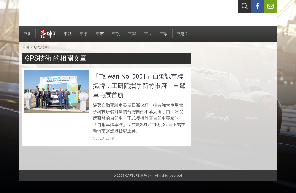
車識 (132, 36)
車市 (100, 36)
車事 (84, 36)
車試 (68, 36)
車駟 (164, 36)
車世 (148, 36)
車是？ (182, 36)
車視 (116, 36)
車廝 (27, 36)
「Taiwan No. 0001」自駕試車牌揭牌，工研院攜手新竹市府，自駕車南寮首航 (139, 86)
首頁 (26, 47)
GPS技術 (41, 47)
